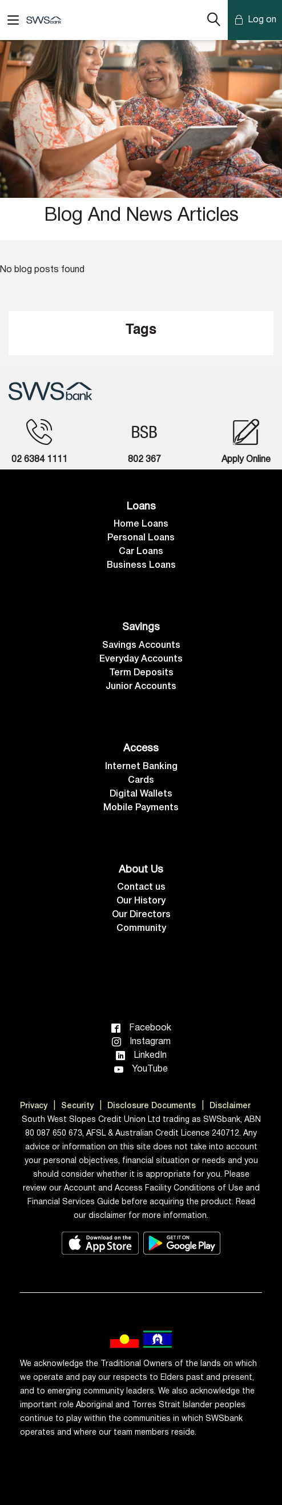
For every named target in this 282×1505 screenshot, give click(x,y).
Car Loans (141, 552)
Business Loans (141, 566)
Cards (141, 781)
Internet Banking (141, 767)
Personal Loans (141, 538)
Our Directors (141, 915)
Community (141, 929)
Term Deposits (141, 673)
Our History (141, 901)
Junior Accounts (141, 687)
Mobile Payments (141, 808)
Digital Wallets (141, 794)
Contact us (141, 887)
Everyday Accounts (141, 659)
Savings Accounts (141, 646)
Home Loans (141, 524)
